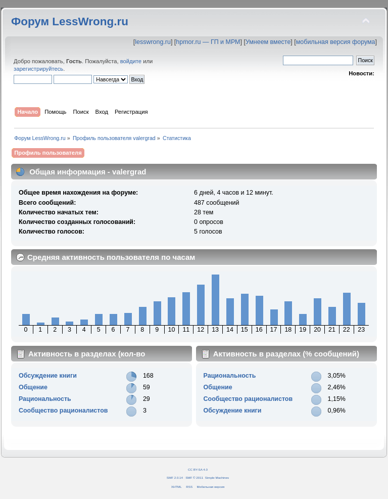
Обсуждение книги (48, 375)
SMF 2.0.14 (175, 477)
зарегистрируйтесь (38, 69)
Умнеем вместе (268, 42)
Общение (33, 387)
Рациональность (45, 398)
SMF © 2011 (194, 477)
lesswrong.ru (153, 42)
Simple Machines (217, 477)
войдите (130, 61)
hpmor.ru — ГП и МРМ (208, 42)
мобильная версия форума (335, 42)
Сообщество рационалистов (63, 410)
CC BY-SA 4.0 (198, 469)
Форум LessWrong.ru (69, 21)
